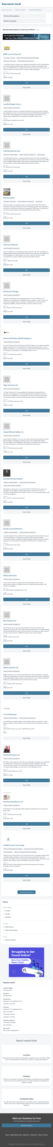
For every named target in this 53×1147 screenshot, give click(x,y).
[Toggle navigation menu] (50, 3)
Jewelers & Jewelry (9, 1003)
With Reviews (9, 927)
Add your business (26, 1125)
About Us (26, 1135)
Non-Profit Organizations (11, 1030)
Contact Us (33, 1135)
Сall (26, 83)
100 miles (8, 917)
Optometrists (7, 990)
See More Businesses (26, 892)
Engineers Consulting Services (12, 1001)
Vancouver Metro (20, 10)
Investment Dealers (9, 1022)
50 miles (7, 914)
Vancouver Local (7, 10)
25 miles (7, 911)
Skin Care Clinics (8, 1012)
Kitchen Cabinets (10, 940)
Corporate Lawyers (9, 1014)
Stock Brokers (7, 1025)
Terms (40, 1135)
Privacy (45, 1135)
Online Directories (16, 1135)
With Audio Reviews (11, 930)
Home (7, 1135)
